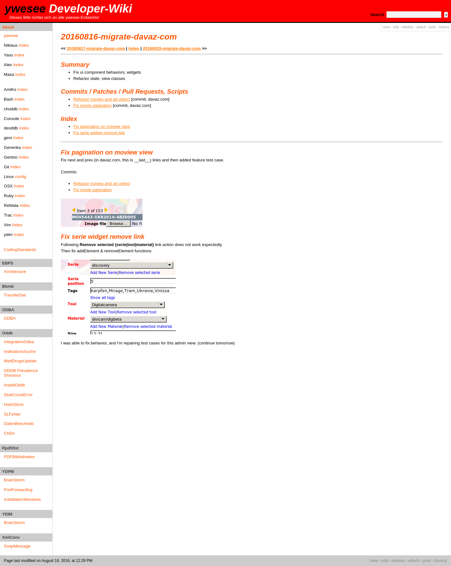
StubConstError (18, 394)
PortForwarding (18, 489)
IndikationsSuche (20, 351)
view (386, 27)
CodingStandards (20, 249)
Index (24, 45)
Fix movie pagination (92, 105)
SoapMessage (17, 546)
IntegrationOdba (19, 341)
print (432, 27)
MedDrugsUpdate (20, 361)
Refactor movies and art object (101, 99)
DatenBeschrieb (19, 423)
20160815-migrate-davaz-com (172, 48)
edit (396, 27)
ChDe (9, 433)
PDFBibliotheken (19, 456)
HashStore (13, 404)
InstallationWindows (22, 499)
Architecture (15, 271)
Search (377, 14)
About (8, 27)
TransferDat (15, 295)
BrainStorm (14, 480)
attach (421, 27)
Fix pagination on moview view (101, 126)
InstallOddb (14, 385)
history (444, 27)
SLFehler (12, 414)
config (20, 176)
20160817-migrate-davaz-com (96, 48)
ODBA (10, 318)
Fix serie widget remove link (99, 132)
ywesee (68, 8)
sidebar (407, 27)
